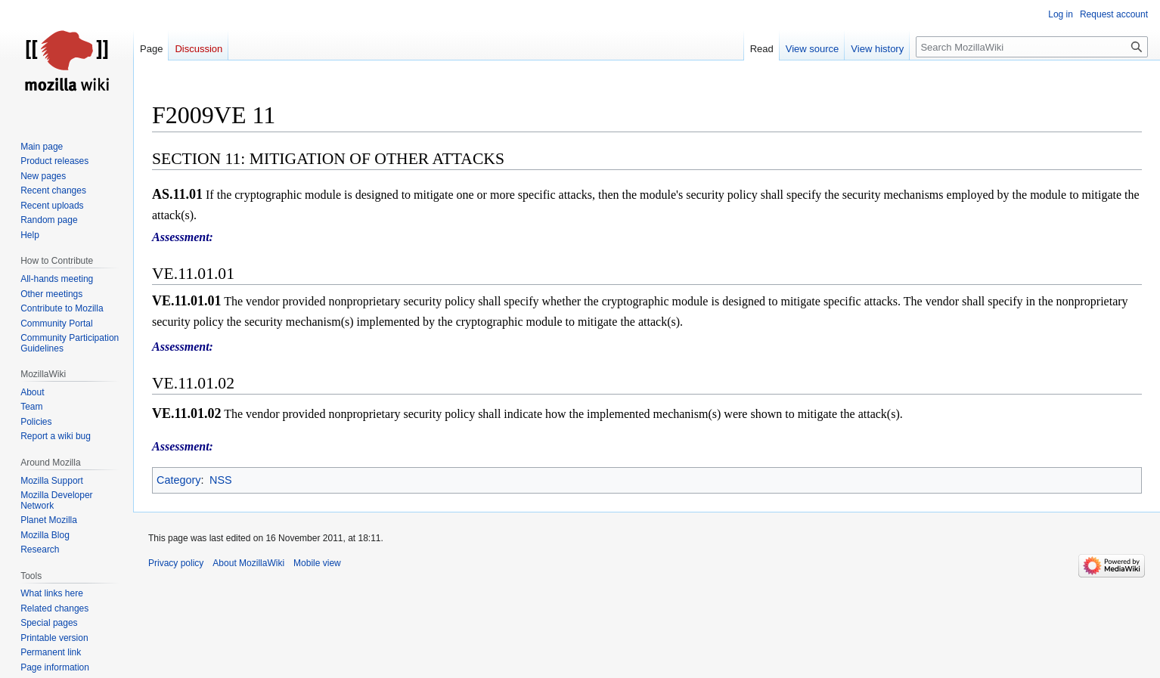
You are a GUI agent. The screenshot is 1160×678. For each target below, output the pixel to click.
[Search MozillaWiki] (1032, 46)
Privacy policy (175, 563)
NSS (220, 480)
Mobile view (317, 563)
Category (178, 480)
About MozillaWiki (248, 563)
